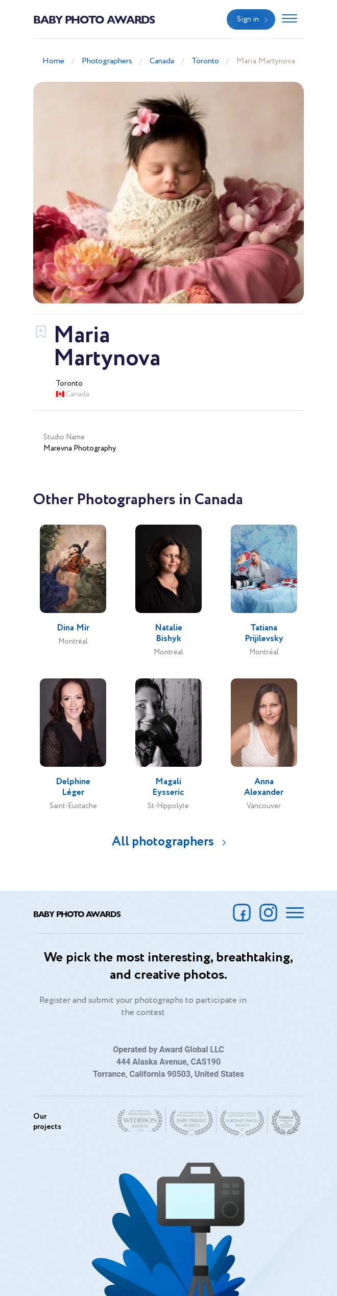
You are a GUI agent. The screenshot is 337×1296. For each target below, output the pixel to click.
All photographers (163, 841)
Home (53, 61)
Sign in (248, 19)
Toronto (205, 61)
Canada (162, 61)
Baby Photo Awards (94, 19)
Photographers (107, 61)
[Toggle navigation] (289, 19)
